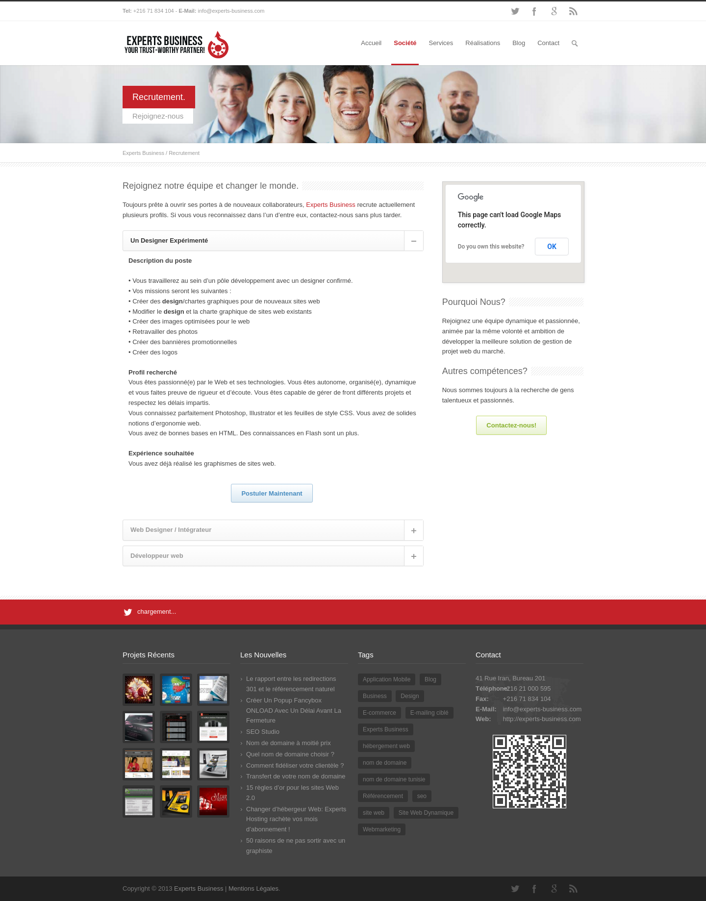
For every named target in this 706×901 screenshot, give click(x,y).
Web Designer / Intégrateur (170, 529)
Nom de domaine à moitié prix (288, 743)
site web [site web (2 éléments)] (373, 812)
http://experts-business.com (542, 719)
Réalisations (482, 43)
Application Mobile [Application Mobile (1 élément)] (386, 679)
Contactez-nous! (511, 425)
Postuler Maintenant (271, 493)
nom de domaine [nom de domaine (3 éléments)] (384, 762)
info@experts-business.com (231, 11)
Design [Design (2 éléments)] (410, 696)
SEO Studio (262, 731)
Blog (518, 43)
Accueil (371, 43)
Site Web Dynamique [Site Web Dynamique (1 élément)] (426, 812)
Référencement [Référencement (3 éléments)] (383, 796)
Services (441, 43)
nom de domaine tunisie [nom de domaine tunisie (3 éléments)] (394, 779)
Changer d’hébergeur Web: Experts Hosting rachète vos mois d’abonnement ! (296, 819)
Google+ (554, 11)
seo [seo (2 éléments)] (422, 796)
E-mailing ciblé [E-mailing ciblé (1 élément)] (429, 712)
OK (551, 246)
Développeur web (156, 555)
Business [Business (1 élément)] (375, 696)
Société (405, 43)
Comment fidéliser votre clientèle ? (295, 765)
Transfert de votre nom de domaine (296, 776)
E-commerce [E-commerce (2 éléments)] (379, 712)
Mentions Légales (253, 888)
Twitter (515, 11)
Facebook (534, 11)
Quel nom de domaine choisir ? (290, 754)
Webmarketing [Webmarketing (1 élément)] (382, 829)
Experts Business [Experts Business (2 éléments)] (385, 729)
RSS (573, 11)
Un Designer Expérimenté (169, 240)
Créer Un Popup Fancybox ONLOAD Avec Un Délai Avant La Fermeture (293, 711)
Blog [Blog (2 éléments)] (430, 679)
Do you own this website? (491, 246)
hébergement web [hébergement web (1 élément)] (386, 746)
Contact (548, 43)
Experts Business (143, 153)
